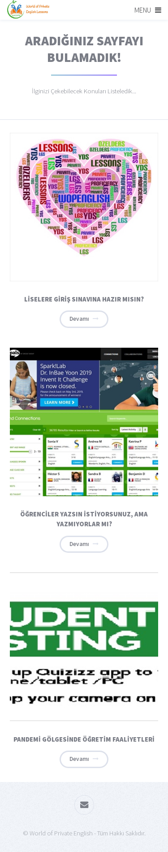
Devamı (79, 319)
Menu (142, 9)
